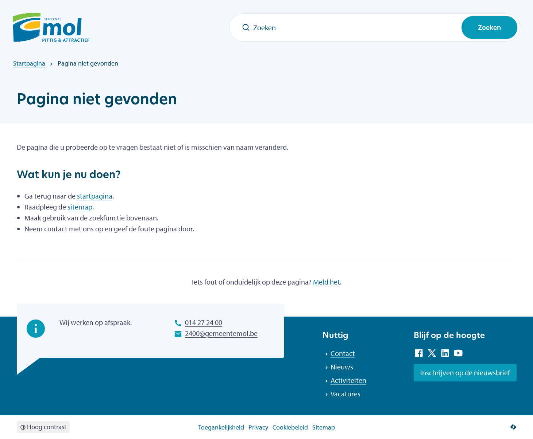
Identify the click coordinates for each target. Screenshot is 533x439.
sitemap (79, 206)
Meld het (326, 281)
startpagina (94, 195)
